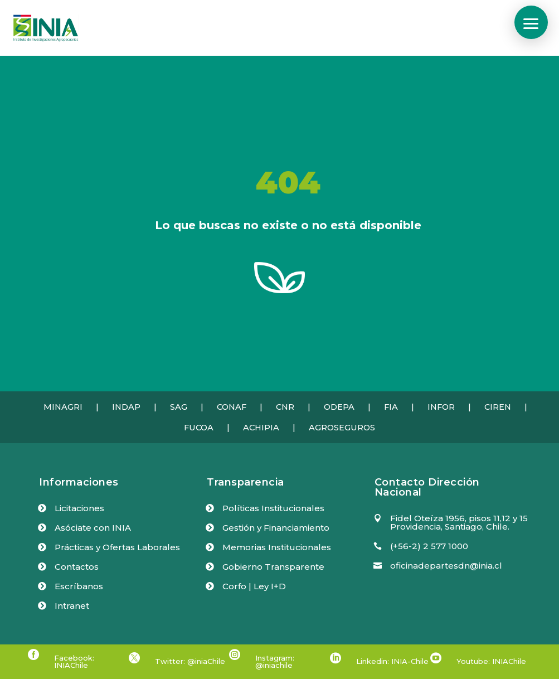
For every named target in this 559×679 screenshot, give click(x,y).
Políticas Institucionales (273, 508)
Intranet (72, 605)
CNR (285, 407)
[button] (531, 22)
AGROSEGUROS (342, 428)
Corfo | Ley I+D (254, 586)
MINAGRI (62, 407)
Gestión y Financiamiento (275, 527)
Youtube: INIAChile (491, 661)
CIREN (497, 407)
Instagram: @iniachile (274, 661)
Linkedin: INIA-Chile (392, 661)
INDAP (126, 407)
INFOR (441, 407)
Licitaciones (79, 508)
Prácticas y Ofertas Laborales (117, 547)
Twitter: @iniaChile (190, 661)
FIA (391, 407)
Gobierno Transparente (273, 566)
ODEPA (339, 407)
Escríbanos (79, 586)
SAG (178, 407)
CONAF (231, 407)
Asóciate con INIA (93, 527)
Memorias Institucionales (276, 547)
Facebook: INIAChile (74, 661)
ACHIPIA (261, 428)
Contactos (77, 566)
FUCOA (198, 428)
